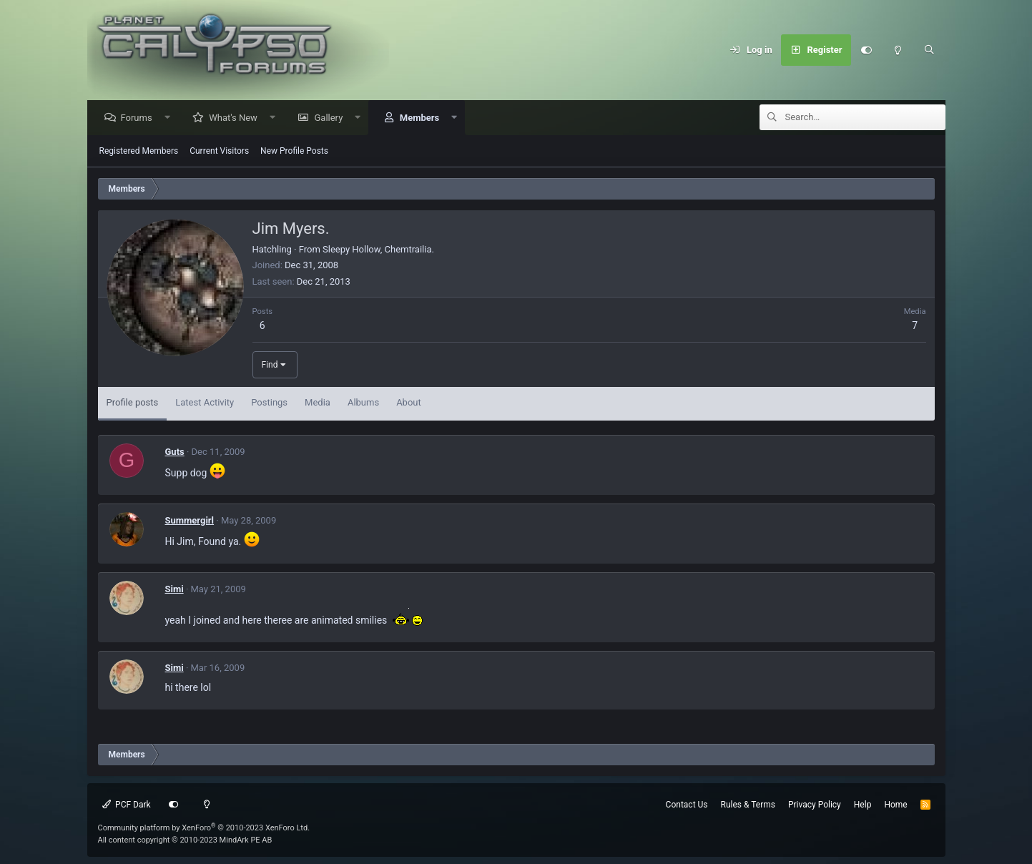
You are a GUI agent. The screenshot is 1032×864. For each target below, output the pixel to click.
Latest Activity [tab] (204, 403)
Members (423, 118)
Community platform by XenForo (204, 828)
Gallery (332, 118)
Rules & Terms (748, 805)
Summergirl (190, 521)
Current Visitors (219, 152)
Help (863, 805)
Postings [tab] (269, 403)
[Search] (929, 50)
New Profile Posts (294, 152)
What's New (236, 118)
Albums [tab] (363, 403)
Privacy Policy (814, 805)
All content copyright (185, 840)
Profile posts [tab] (133, 403)
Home (895, 805)
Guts (175, 452)
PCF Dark (126, 805)
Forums (140, 118)
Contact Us (687, 805)
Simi (174, 589)
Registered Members (139, 152)
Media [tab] (317, 403)
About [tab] (408, 403)
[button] (170, 118)
